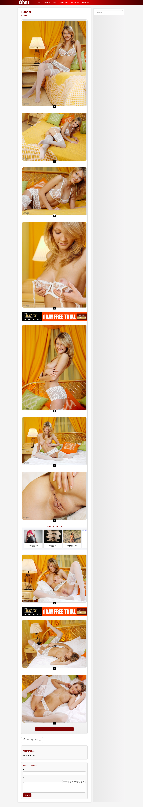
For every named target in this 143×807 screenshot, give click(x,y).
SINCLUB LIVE (75, 2)
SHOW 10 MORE (54, 729)
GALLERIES (47, 2)
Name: (25, 770)
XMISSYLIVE (85, 2)
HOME (39, 2)
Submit (27, 797)
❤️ (84, 782)
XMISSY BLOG (64, 2)
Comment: (26, 778)
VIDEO (55, 2)
